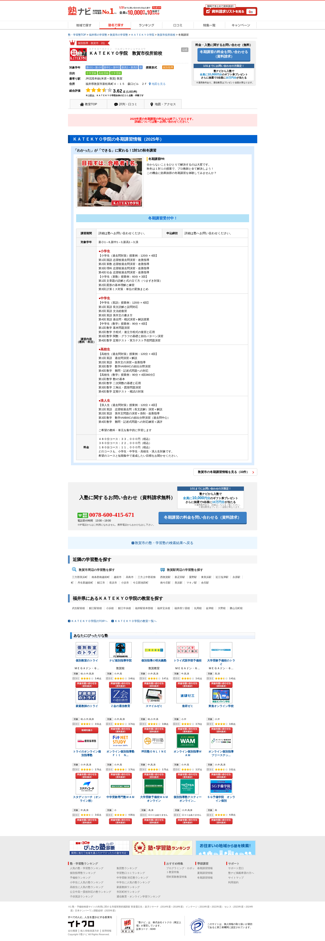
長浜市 (113, 582)
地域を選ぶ (86, 730)
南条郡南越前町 (101, 577)
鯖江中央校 (124, 608)
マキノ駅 (191, 582)
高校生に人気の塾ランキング (86, 887)
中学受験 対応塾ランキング (132, 877)
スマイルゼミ (154, 706)
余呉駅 (205, 582)
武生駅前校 (78, 608)
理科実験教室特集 (176, 876)
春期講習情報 (205, 868)
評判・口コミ (128, 104)
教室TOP (91, 104)
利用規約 (233, 882)
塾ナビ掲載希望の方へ (241, 872)
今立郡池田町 (140, 582)
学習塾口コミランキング (131, 872)
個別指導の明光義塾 (153, 660)
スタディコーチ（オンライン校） (87, 798)
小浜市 (125, 582)
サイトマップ (236, 877)
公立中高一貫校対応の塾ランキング (90, 891)
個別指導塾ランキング (83, 872)
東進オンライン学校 (221, 706)
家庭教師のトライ (87, 706)
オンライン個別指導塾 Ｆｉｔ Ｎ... (121, 753)
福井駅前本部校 (144, 608)
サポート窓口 (236, 868)
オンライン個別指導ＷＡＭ (188, 753)
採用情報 (106, 930)
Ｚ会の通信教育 (120, 706)
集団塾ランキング (127, 868)
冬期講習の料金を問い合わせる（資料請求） (224, 54)
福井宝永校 (163, 608)
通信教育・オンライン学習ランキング (138, 896)
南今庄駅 (165, 582)
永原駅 (236, 577)
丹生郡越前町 (85, 582)
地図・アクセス (165, 104)
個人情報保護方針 (89, 930)
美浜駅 (178, 582)
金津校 (210, 608)
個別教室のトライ (87, 660)
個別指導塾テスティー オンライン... (189, 798)
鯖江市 (101, 582)
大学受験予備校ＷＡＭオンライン (154, 798)
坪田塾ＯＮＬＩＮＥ (153, 751)
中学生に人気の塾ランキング (133, 882)
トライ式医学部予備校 (188, 660)
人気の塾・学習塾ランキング (86, 868)
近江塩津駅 (222, 577)
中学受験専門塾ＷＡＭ (120, 797)
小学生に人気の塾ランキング (86, 882)
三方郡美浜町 (80, 577)
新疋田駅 (180, 577)
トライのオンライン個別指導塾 (87, 753)
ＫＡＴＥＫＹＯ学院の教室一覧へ (136, 621)
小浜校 (110, 608)
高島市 (130, 577)
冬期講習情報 (205, 877)
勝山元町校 (236, 608)
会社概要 (72, 930)
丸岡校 (198, 608)
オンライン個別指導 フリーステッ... (222, 753)
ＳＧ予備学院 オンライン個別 (221, 798)
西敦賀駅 (165, 577)
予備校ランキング (80, 877)
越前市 (118, 577)
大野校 (222, 608)
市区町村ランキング (128, 891)
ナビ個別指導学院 (120, 660)
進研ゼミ (187, 706)
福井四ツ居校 (182, 608)
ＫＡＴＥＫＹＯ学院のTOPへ (89, 621)
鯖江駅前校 (95, 608)
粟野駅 (193, 577)
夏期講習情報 (205, 872)
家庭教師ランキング (128, 887)
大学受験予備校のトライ (221, 662)
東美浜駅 (206, 577)
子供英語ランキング (81, 896)
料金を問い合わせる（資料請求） (86, 685)
